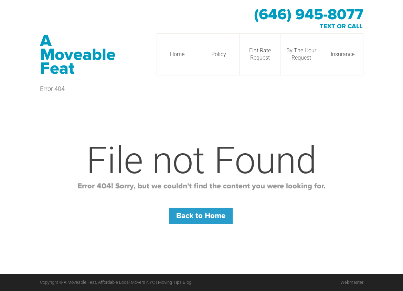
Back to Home (200, 215)
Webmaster (351, 282)
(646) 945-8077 (308, 15)
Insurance (342, 54)
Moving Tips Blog (174, 282)
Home (177, 54)
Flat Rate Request (260, 54)
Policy (218, 54)
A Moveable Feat (78, 55)
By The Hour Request (301, 54)
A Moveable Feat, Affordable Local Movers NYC (110, 282)
